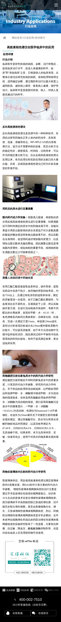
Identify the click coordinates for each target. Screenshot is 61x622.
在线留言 (43, 613)
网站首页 (17, 37)
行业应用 (29, 37)
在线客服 (18, 613)
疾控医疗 (40, 37)
